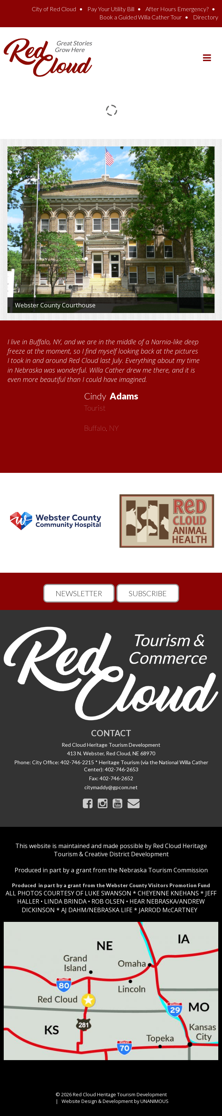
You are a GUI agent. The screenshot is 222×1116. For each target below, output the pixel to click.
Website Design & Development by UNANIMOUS (115, 1101)
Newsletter (79, 593)
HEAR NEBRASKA (153, 901)
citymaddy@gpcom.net (111, 787)
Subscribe (148, 593)
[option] (111, 382)
